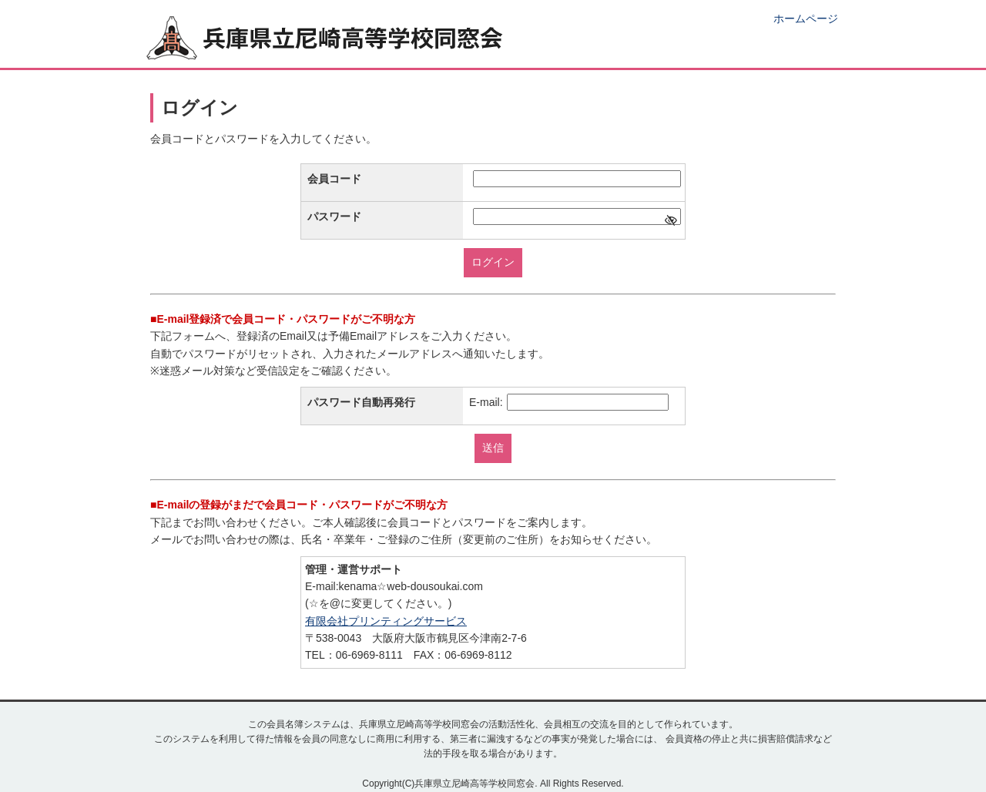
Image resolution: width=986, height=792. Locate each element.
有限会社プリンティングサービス (386, 621)
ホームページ (805, 18)
